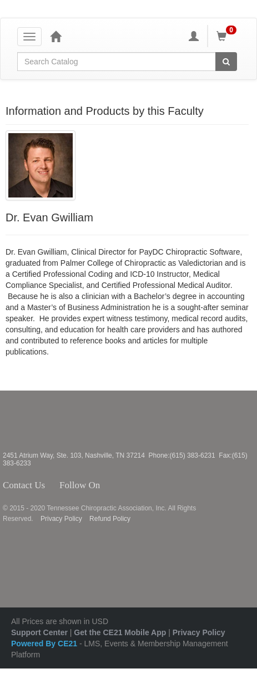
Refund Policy (109, 519)
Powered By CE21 (45, 643)
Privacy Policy (61, 519)
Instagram (133, 485)
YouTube (154, 485)
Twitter (118, 485)
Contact (53, 485)
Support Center (39, 632)
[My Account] (193, 36)
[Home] (55, 36)
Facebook (106, 485)
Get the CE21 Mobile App (120, 632)
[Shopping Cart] (228, 36)
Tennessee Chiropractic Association (32, 421)
